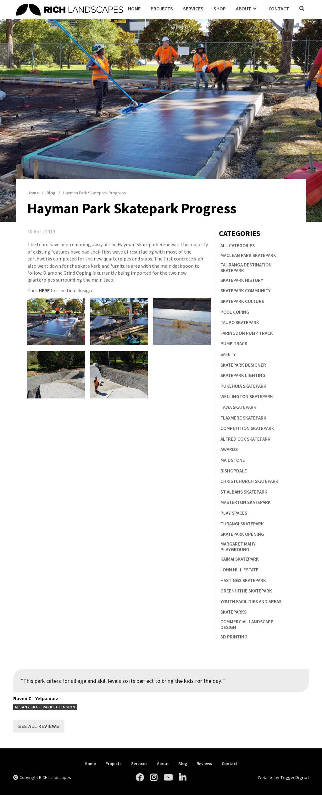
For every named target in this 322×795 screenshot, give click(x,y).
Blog (182, 763)
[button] (247, 8)
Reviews (204, 763)
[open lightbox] (56, 321)
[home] (69, 9)
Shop (220, 8)
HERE (44, 290)
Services (193, 8)
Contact (279, 8)
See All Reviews (38, 726)
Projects (162, 8)
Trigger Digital (294, 777)
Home (134, 8)
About (163, 763)
